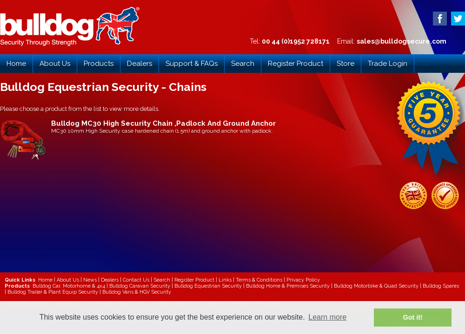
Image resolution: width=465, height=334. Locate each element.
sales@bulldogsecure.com (401, 41)
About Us (55, 63)
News (90, 280)
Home (16, 63)
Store (345, 63)
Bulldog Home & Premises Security (288, 286)
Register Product (295, 63)
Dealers (139, 63)
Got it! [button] (413, 317)
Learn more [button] (327, 317)
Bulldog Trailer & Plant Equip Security (52, 292)
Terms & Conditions (259, 280)
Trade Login (387, 63)
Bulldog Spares (441, 286)
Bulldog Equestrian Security (208, 286)
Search (242, 63)
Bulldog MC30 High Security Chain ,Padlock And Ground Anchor (163, 123)
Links (225, 280)
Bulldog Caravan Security (139, 286)
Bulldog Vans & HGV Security (136, 292)
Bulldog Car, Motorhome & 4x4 (69, 286)
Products (98, 63)
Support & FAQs (192, 63)
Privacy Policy (303, 280)
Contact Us (136, 280)
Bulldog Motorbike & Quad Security (376, 286)
